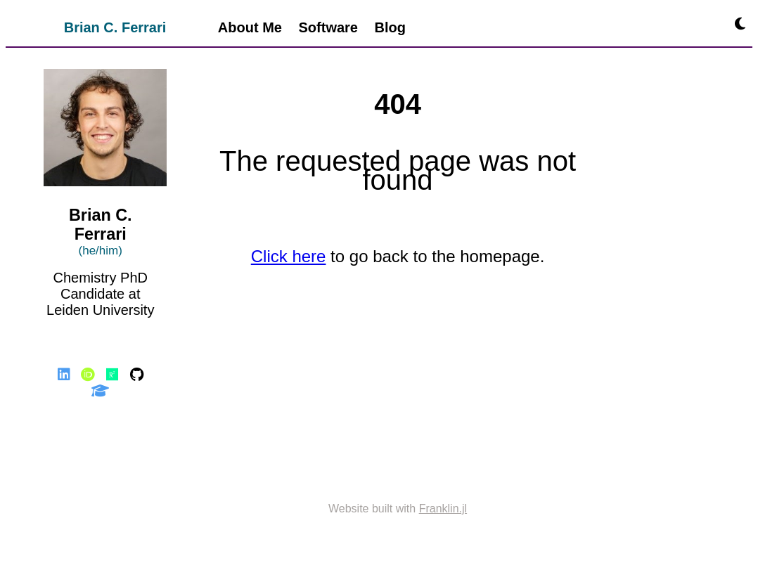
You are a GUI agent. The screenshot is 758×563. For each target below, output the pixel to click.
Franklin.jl (443, 509)
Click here (288, 256)
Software (328, 27)
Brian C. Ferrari (115, 27)
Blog (390, 27)
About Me (250, 27)
